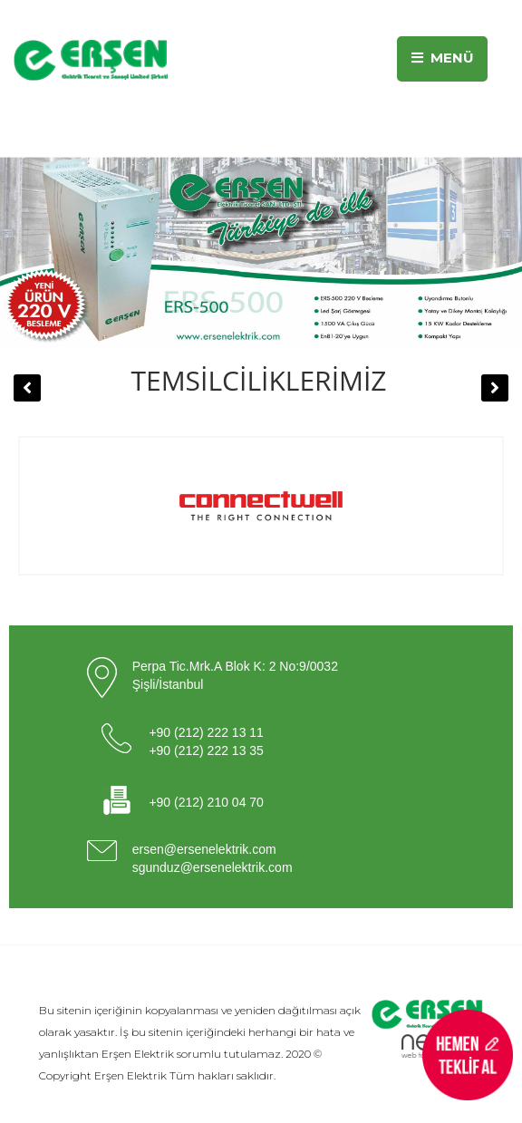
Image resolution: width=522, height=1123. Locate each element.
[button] (27, 388)
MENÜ (442, 57)
